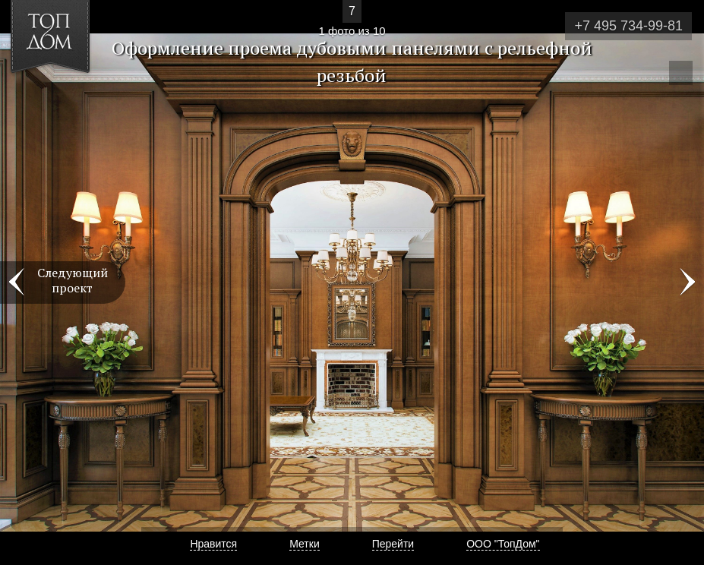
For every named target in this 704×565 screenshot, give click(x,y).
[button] (67, 99)
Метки (304, 544)
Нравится (213, 544)
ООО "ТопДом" (502, 544)
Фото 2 (687, 282)
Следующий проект (72, 280)
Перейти (393, 544)
